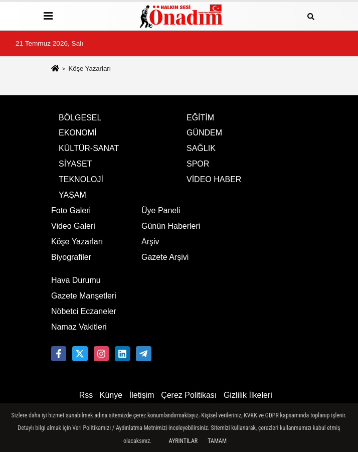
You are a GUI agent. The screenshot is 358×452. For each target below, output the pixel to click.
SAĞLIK (201, 148)
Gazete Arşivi (165, 257)
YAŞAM (72, 195)
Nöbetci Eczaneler (83, 311)
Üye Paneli (160, 210)
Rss (86, 395)
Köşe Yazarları (77, 241)
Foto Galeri (71, 210)
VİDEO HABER (214, 179)
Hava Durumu (76, 280)
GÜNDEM (204, 132)
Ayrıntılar (183, 440)
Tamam (217, 440)
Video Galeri (73, 226)
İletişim (141, 395)
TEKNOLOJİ (81, 179)
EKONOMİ (78, 132)
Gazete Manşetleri (83, 295)
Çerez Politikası (189, 395)
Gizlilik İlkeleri (248, 395)
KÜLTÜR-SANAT (89, 148)
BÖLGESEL (80, 117)
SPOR (198, 164)
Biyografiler (71, 257)
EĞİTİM (200, 117)
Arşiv (150, 241)
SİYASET (75, 164)
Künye (111, 395)
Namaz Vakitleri (79, 327)
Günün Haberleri (170, 226)
